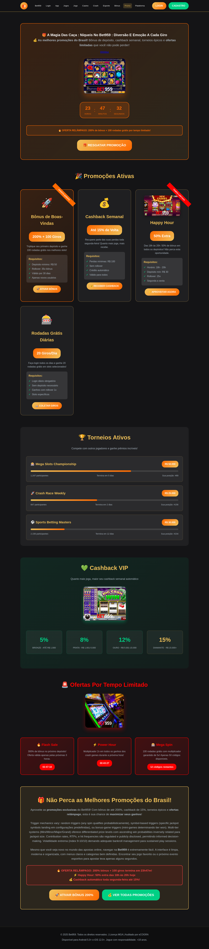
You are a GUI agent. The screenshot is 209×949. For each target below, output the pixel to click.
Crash (95, 6)
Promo (127, 6)
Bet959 (38, 6)
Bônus (117, 6)
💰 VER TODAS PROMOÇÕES (131, 895)
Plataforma (140, 6)
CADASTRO (178, 5)
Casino (85, 6)
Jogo (75, 6)
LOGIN (159, 5)
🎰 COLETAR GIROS (47, 405)
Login (48, 6)
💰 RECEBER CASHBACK (104, 286)
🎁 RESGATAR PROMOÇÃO (104, 145)
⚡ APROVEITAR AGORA (162, 292)
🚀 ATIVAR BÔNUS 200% (74, 895)
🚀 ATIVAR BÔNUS (47, 289)
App (57, 6)
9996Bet (104, 52)
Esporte (106, 6)
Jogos (66, 6)
